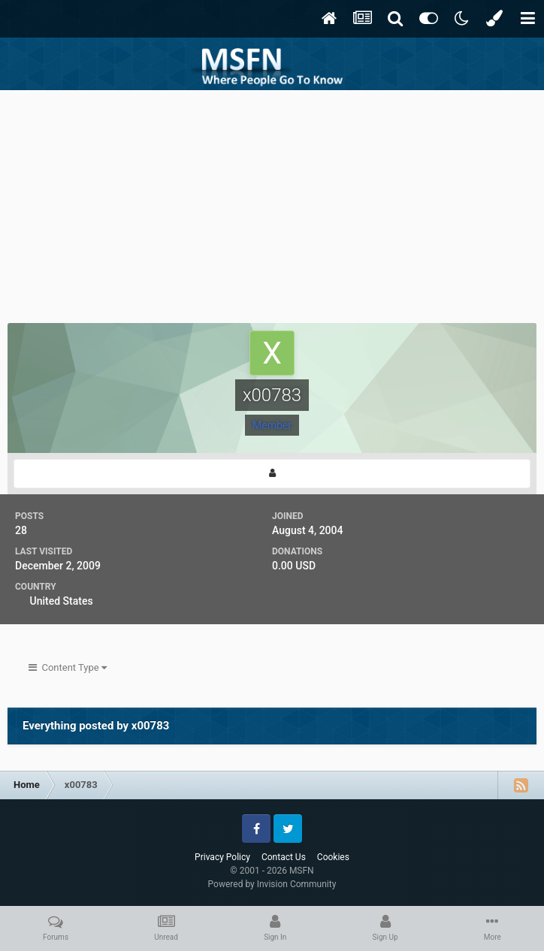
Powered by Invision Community (272, 884)
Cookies (333, 857)
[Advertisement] (272, 203)
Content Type (68, 667)
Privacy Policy (222, 857)
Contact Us (283, 857)
